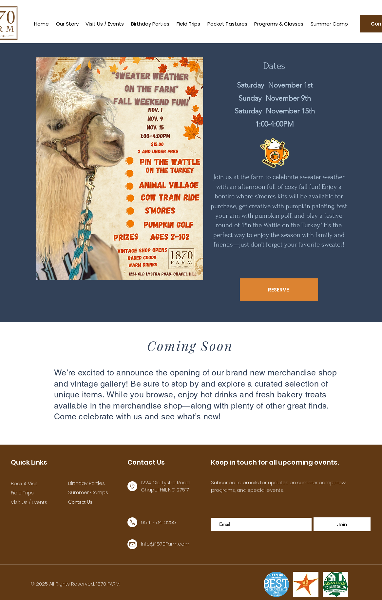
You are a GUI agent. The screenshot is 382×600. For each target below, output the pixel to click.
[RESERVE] (279, 289)
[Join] (342, 524)
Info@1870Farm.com (165, 543)
